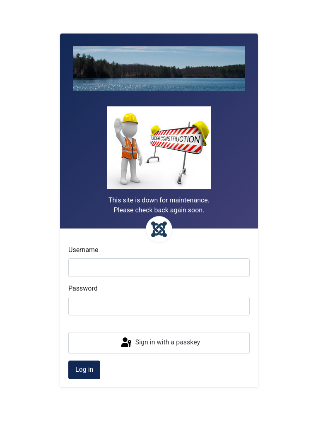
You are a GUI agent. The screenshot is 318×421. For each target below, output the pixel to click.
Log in (84, 369)
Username (83, 250)
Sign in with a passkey (160, 343)
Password (83, 288)
